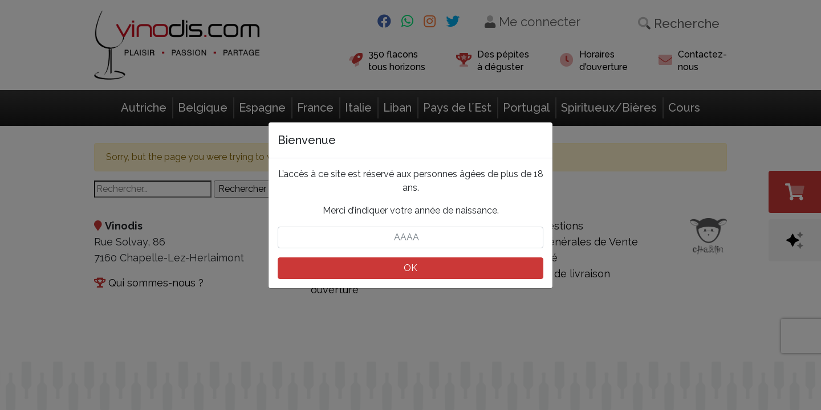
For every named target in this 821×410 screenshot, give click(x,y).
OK (410, 268)
